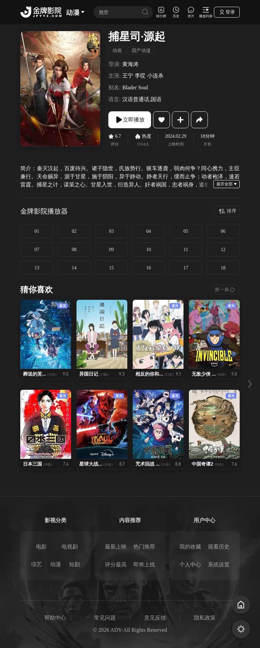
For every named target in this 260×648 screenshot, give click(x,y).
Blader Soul (135, 87)
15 (111, 267)
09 (111, 249)
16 (148, 267)
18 (223, 267)
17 (185, 267)
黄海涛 (130, 64)
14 (74, 267)
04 (148, 231)
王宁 (127, 76)
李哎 (140, 76)
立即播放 (130, 120)
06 (223, 231)
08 (74, 249)
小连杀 (155, 76)
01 (37, 231)
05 (185, 231)
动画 (117, 50)
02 (74, 231)
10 (148, 249)
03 (111, 231)
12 (223, 249)
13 (37, 267)
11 (185, 249)
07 (37, 249)
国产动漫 (141, 50)
